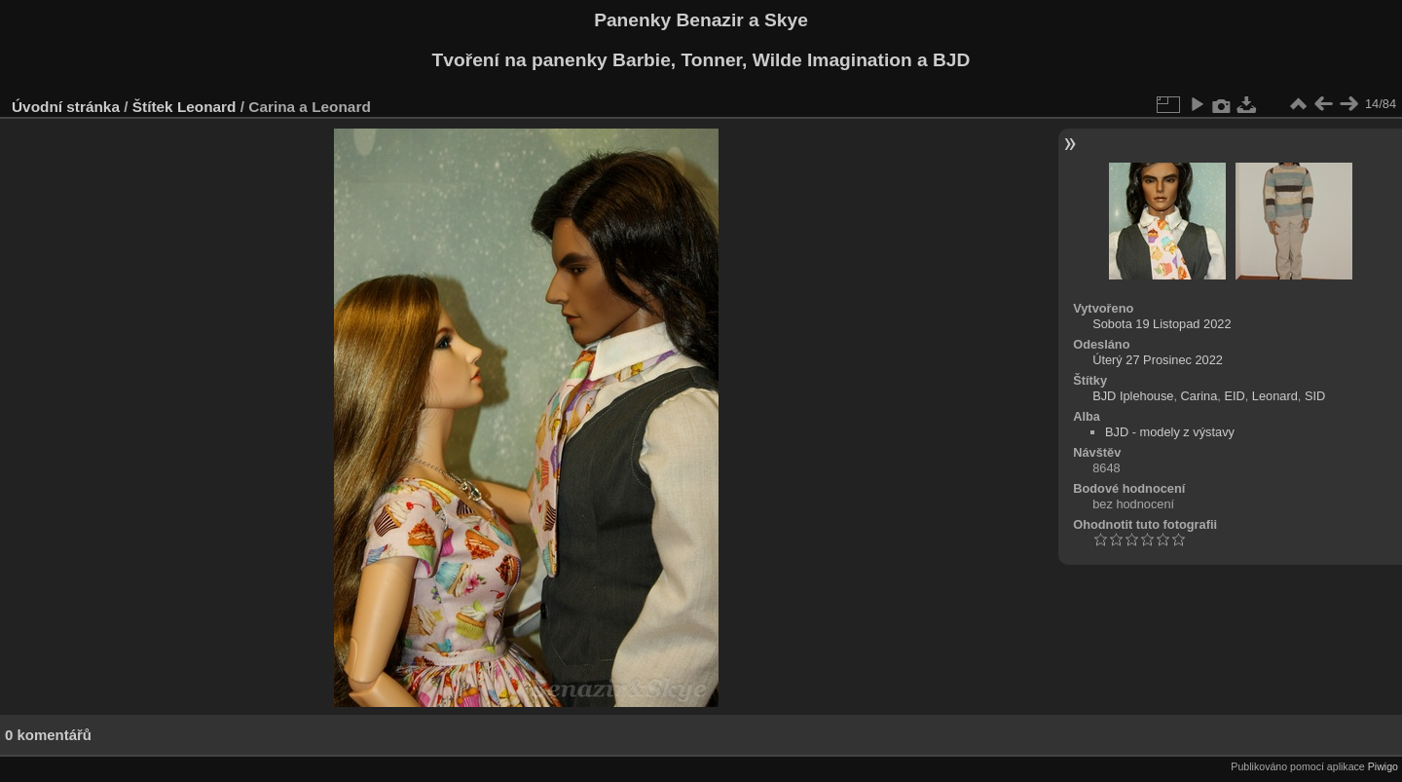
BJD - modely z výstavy (1170, 432)
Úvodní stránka (66, 106)
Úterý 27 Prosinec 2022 (1157, 360)
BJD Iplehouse (1132, 396)
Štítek (152, 106)
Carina (1199, 396)
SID (1315, 396)
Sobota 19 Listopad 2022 (1161, 324)
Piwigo (1383, 766)
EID (1234, 396)
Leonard (207, 106)
